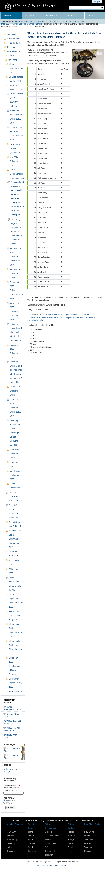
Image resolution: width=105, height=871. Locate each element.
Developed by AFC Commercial (65, 862)
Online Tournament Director (89, 840)
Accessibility (52, 865)
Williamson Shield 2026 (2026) (13, 729)
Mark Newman (37, 21)
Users (25, 21)
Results (71, 15)
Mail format (8, 798)
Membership (52, 15)
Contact (64, 865)
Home (7, 15)
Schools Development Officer (50, 843)
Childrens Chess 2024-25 (70, 21)
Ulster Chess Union (72, 820)
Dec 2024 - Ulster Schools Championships (21, 24)
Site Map (40, 865)
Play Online (89, 832)
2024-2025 (51, 21)
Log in (97, 1)
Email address (13, 787)
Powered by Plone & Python (38, 862)
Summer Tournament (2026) (12, 708)
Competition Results (9, 701)
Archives (29, 15)
